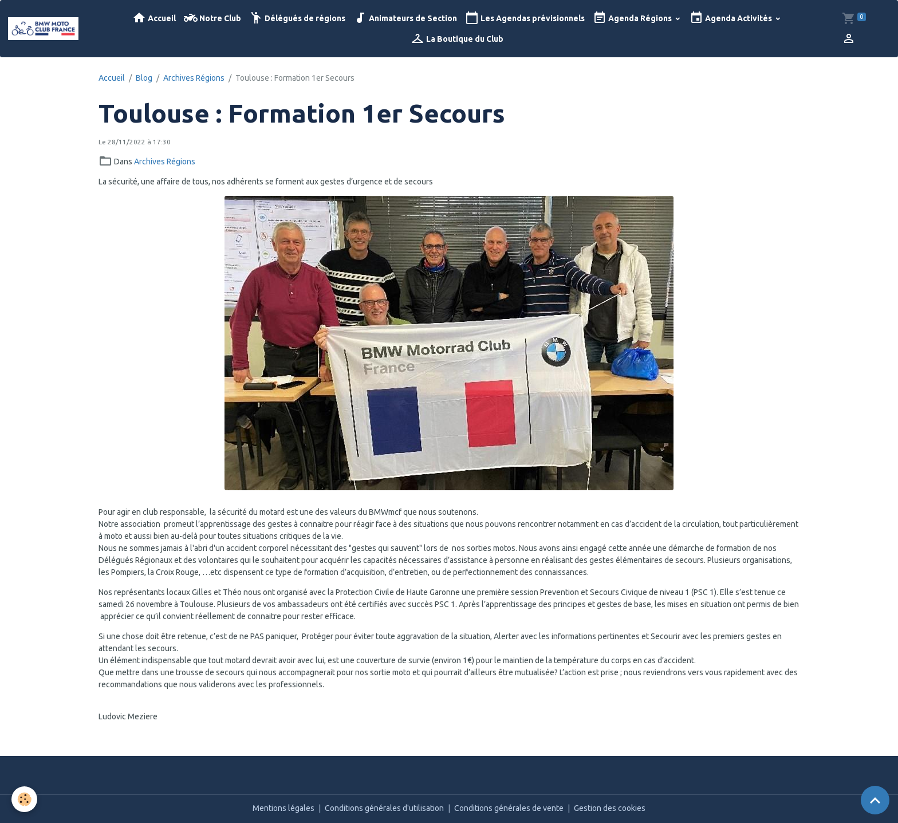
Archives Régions (193, 77)
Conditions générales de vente (509, 808)
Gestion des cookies (609, 808)
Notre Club (212, 18)
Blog (144, 77)
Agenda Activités (732, 18)
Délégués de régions (297, 18)
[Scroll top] (875, 800)
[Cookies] (24, 799)
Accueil (154, 18)
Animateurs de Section (405, 18)
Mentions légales (283, 808)
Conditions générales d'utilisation (384, 808)
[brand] (44, 28)
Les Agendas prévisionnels (525, 18)
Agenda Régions (633, 18)
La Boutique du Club (457, 39)
